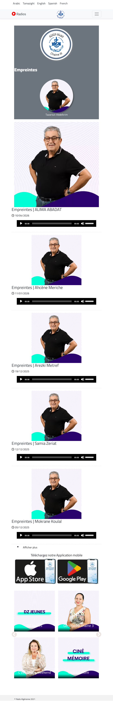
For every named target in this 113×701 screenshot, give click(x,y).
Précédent (14, 634)
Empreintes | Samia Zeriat (34, 443)
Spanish (52, 3)
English (41, 3)
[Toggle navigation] (96, 14)
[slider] (52, 223)
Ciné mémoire (78, 672)
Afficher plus (30, 547)
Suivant (98, 634)
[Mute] (82, 223)
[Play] (21, 223)
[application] (56, 223)
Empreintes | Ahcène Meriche (37, 287)
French (64, 3)
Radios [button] (19, 14)
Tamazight (29, 3)
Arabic (16, 3)
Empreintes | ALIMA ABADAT (37, 209)
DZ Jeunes (34, 625)
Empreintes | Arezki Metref (35, 365)
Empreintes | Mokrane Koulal (37, 521)
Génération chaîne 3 (78, 625)
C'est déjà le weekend (34, 672)
